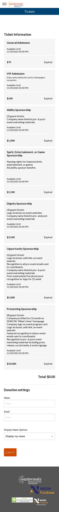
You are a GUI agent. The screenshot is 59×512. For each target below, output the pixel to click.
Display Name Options (15, 429)
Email (7, 411)
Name (7, 397)
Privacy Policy (41, 505)
